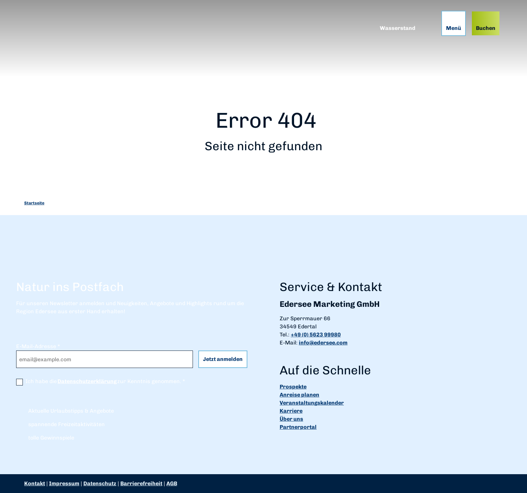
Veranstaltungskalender (312, 403)
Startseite (34, 203)
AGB (171, 483)
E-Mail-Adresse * (38, 346)
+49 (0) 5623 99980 (316, 334)
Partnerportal (298, 427)
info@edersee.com (323, 342)
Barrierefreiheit (141, 483)
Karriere (291, 411)
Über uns (291, 419)
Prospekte (293, 386)
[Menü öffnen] (453, 23)
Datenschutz (99, 483)
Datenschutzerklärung (87, 381)
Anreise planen (299, 395)
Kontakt (34, 483)
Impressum (64, 483)
